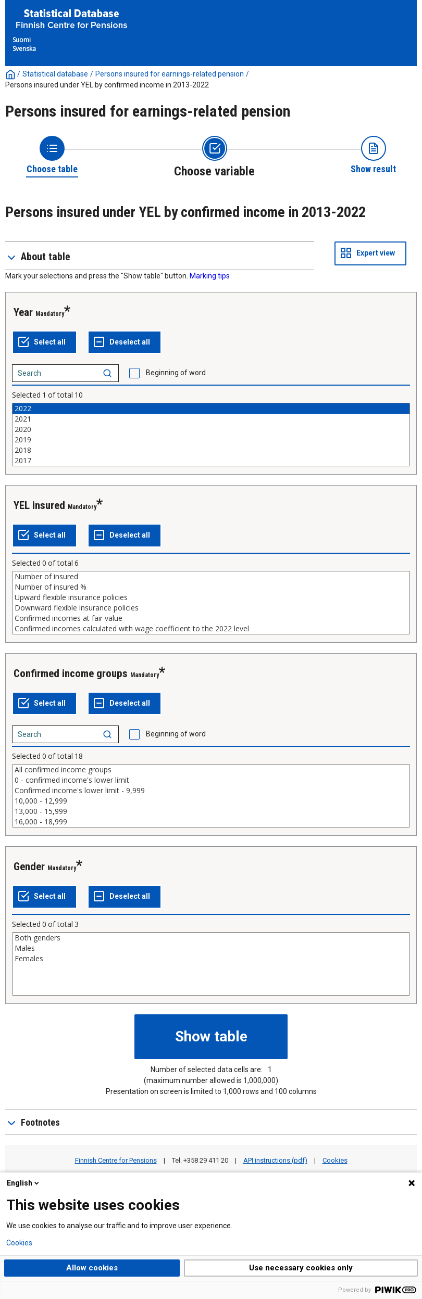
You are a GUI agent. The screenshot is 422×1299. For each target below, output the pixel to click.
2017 (211, 460)
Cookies (334, 1160)
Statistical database (55, 74)
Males (211, 948)
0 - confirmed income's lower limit (211, 780)
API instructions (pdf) (275, 1160)
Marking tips (210, 276)
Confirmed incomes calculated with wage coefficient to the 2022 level (211, 628)
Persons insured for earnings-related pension (169, 74)
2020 (211, 429)
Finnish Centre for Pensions (116, 1160)
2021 (211, 419)
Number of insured (211, 576)
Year (23, 312)
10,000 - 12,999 (211, 801)
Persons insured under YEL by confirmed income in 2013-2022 (107, 85)
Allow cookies (92, 1267)
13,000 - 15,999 (211, 811)
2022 (211, 408)
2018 (211, 450)
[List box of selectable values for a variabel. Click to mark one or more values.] (211, 434)
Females (211, 958)
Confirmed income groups (71, 673)
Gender (29, 866)
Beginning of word (176, 372)
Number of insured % (211, 587)
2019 (211, 440)
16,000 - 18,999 (211, 822)
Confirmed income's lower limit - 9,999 (211, 790)
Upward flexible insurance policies (211, 597)
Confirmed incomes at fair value (211, 618)
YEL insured (39, 505)
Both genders (211, 938)
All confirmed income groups (211, 770)
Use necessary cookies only (301, 1267)
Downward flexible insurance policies (211, 608)
